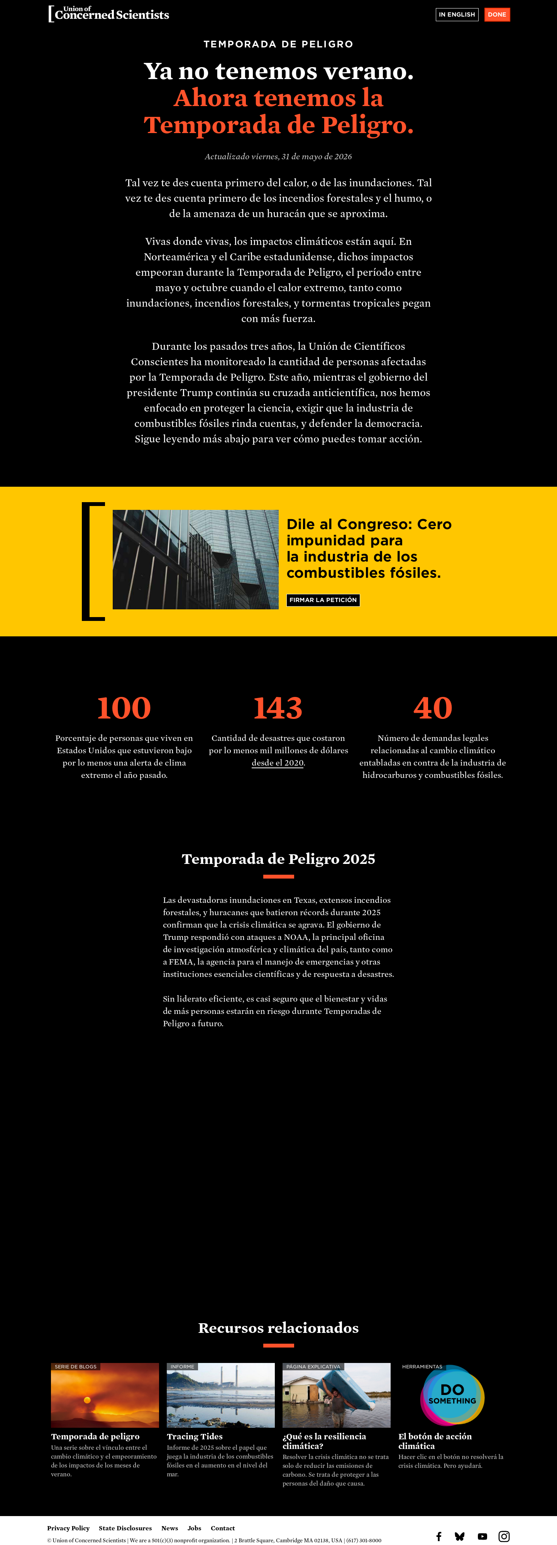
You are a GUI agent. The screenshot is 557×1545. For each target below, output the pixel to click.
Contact (223, 1528)
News (169, 1528)
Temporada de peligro (95, 1436)
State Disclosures (125, 1528)
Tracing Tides (195, 1436)
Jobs (194, 1528)
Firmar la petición (323, 600)
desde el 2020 (277, 762)
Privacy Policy (68, 1528)
